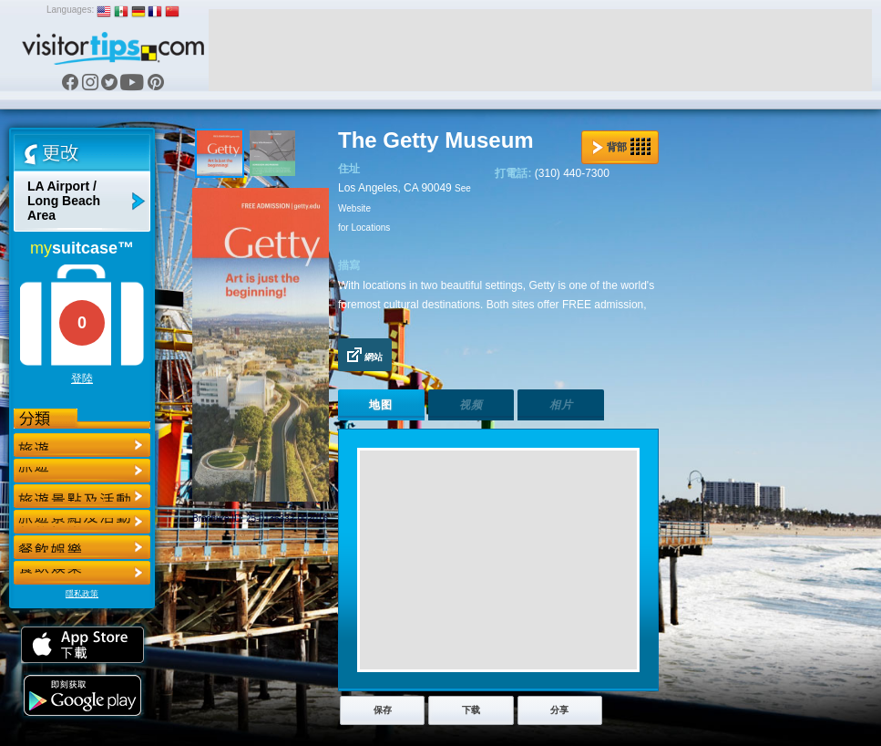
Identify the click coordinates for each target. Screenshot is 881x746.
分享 (559, 710)
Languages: (70, 10)
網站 (365, 354)
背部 (621, 147)
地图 (381, 405)
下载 (471, 710)
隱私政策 (82, 593)
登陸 (82, 378)
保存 (383, 710)
